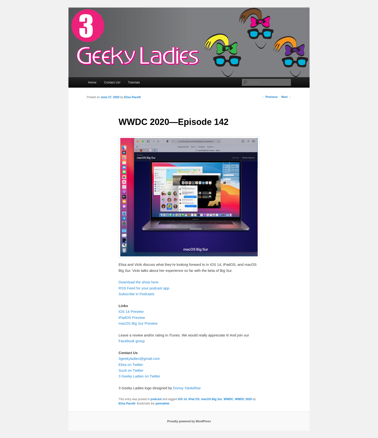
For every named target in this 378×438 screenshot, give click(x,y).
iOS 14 (182, 399)
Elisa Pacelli (132, 97)
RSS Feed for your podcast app (144, 288)
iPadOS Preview (132, 317)
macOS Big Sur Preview (138, 323)
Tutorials (134, 82)
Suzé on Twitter (131, 370)
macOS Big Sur (211, 399)
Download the (130, 282)
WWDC (228, 399)
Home (92, 82)
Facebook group (132, 341)
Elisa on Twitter (131, 365)
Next (286, 97)
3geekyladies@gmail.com (139, 358)
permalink (162, 403)
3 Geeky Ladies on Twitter (139, 376)
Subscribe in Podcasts (136, 294)
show (146, 282)
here (154, 282)
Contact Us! (112, 82)
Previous (270, 97)
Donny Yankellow (187, 388)
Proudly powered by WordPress (189, 421)
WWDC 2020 (243, 399)
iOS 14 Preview (131, 311)
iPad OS (193, 399)
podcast (156, 399)
